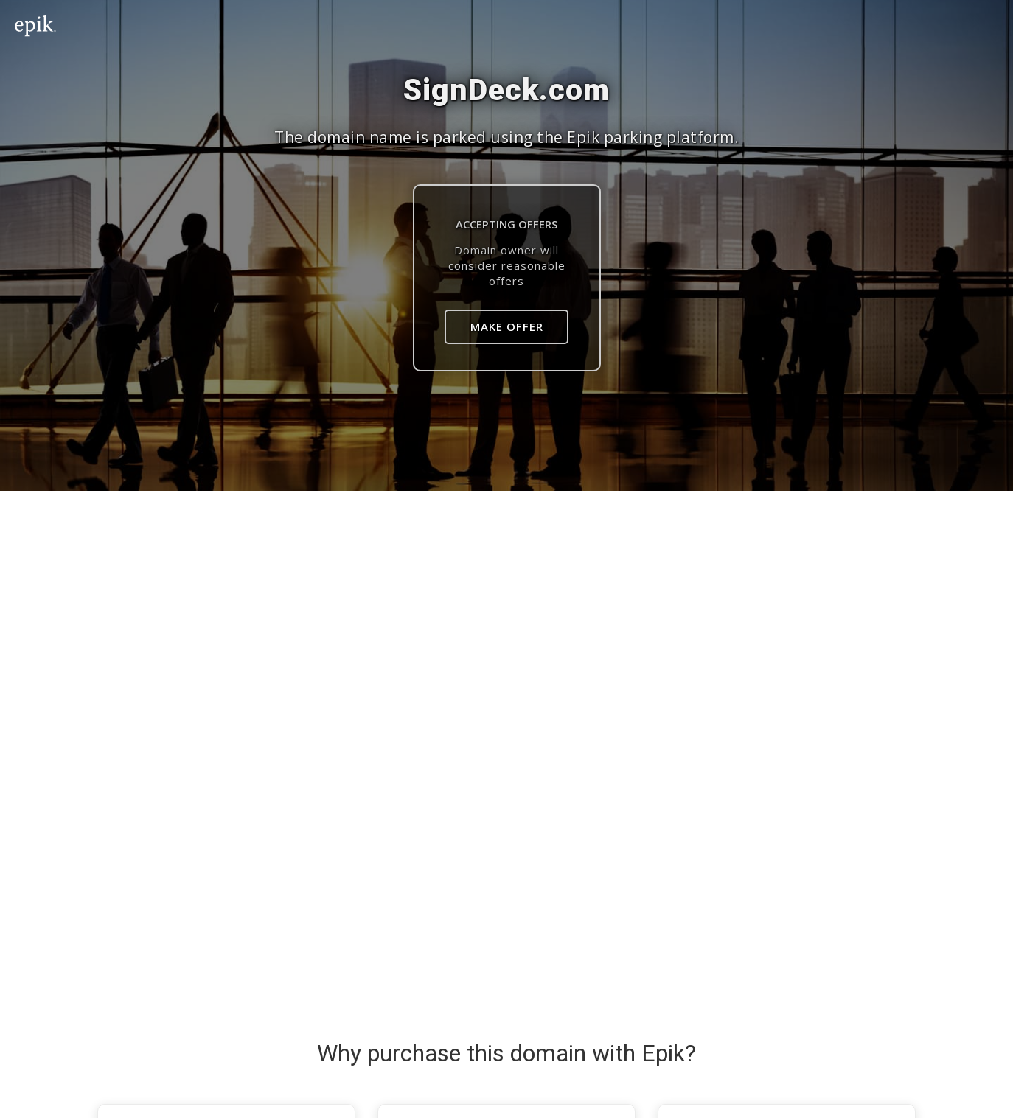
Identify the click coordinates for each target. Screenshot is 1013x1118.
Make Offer (506, 326)
